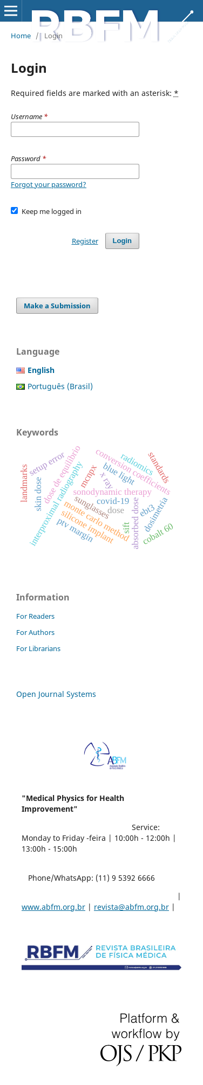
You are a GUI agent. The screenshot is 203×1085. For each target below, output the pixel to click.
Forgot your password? (48, 184)
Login (122, 241)
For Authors (35, 632)
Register (85, 241)
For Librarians (38, 648)
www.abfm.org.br (53, 907)
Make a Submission (57, 305)
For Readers (35, 616)
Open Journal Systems (56, 694)
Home (21, 35)
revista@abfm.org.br (131, 907)
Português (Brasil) (60, 386)
